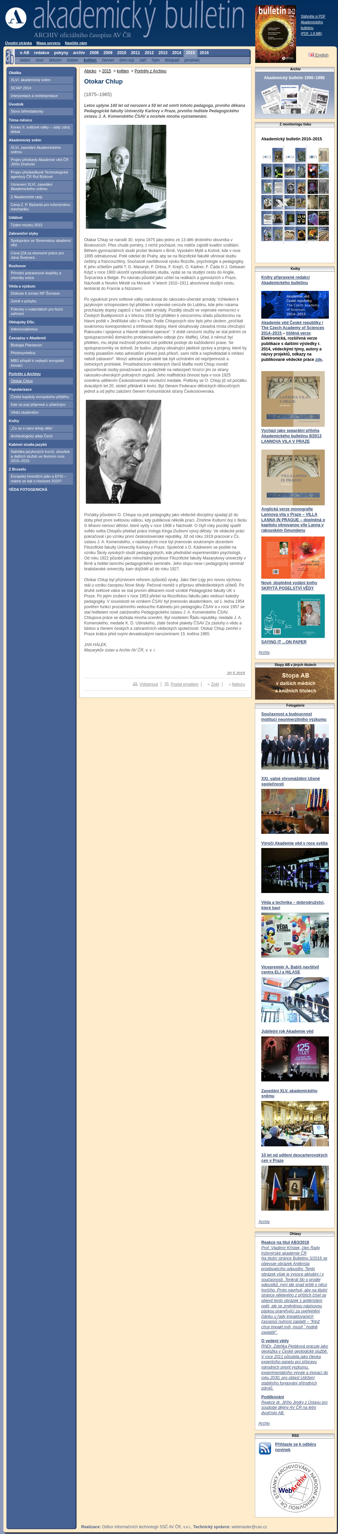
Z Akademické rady (27, 197)
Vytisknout (149, 684)
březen (55, 60)
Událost (15, 217)
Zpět (215, 684)
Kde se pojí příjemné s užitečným (38, 405)
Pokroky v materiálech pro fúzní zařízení (37, 311)
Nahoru (238, 684)
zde (318, 359)
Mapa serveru (49, 43)
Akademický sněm (25, 140)
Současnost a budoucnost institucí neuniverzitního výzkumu (294, 717)
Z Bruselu (17, 469)
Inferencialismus (24, 329)
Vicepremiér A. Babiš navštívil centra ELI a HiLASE (290, 970)
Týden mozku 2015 (27, 225)
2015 (190, 52)
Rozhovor (17, 266)
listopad (172, 60)
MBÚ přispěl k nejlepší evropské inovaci (37, 363)
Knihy (14, 421)
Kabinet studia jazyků (28, 444)
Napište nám (76, 43)
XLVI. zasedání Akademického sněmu (36, 149)
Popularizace (20, 389)
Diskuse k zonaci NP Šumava (35, 293)
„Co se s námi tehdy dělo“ (32, 428)
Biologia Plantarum (26, 345)
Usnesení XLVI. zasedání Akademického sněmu (31, 186)
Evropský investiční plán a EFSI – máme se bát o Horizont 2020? (38, 478)
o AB (24, 52)
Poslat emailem (184, 684)
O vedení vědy (275, 1340)
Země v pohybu (24, 301)
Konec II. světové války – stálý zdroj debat (40, 129)
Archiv (264, 652)
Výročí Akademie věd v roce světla (294, 843)
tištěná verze (298, 333)
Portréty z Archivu (25, 374)
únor (39, 60)
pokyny (61, 52)
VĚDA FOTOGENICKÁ (28, 489)
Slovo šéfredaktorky (27, 111)
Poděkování (272, 1397)
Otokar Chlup (22, 381)
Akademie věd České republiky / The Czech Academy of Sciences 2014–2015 (292, 328)
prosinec (192, 60)
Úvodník (16, 104)
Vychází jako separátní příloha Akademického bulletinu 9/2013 (291, 433)
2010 (121, 52)
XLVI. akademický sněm (30, 80)
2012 (149, 52)
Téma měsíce (20, 120)
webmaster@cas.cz (249, 1527)
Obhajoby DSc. (22, 322)
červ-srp (127, 60)
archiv (79, 52)
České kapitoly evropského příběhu (40, 397)
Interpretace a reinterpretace (34, 96)
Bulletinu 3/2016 (294, 1290)
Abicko (90, 71)
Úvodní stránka (18, 43)
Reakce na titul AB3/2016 (285, 1242)
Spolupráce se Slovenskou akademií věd (41, 242)
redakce (41, 52)
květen (89, 60)
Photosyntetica (23, 353)
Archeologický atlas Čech (32, 436)
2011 (135, 52)
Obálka (15, 73)
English (319, 55)
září (143, 60)
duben (72, 60)
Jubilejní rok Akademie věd (287, 1031)
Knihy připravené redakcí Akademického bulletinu (285, 280)
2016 (204, 52)
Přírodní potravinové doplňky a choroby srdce (36, 275)
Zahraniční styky (23, 233)
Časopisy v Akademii (27, 338)
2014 (177, 52)
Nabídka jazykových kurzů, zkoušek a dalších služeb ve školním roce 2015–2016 (40, 456)
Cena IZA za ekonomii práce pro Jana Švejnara (37, 255)
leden (25, 60)
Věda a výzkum (22, 286)
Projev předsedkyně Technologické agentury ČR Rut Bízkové (39, 174)
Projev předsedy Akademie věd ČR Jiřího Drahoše (40, 162)
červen (108, 60)
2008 (94, 52)
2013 (163, 52)
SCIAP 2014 (21, 88)
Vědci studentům (25, 412)
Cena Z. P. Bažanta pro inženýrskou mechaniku (40, 207)
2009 (108, 52)
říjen (156, 60)
